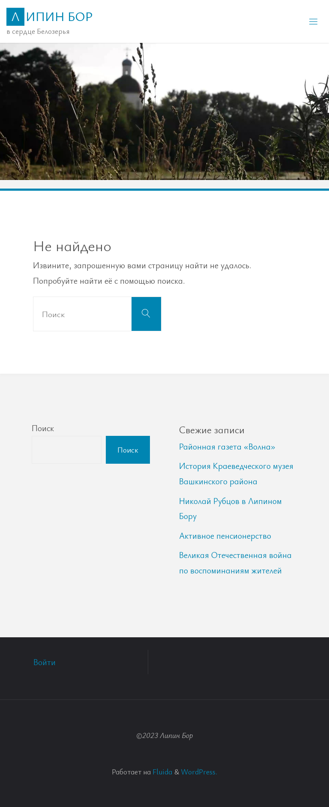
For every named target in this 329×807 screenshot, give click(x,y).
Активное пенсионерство (225, 535)
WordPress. (199, 771)
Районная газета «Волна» (227, 446)
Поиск (43, 428)
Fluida (161, 771)
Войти (44, 662)
